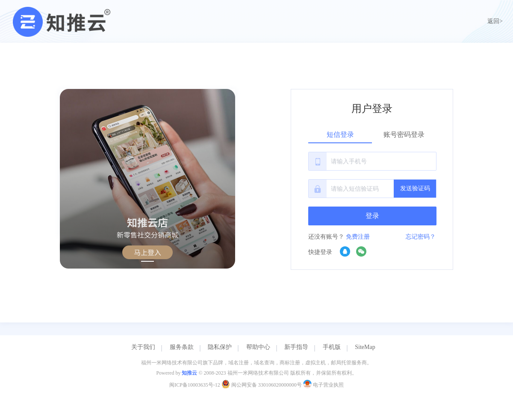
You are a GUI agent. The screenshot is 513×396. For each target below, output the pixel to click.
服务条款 (182, 347)
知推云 (189, 373)
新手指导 (296, 347)
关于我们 (143, 347)
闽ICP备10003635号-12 (194, 385)
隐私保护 (220, 347)
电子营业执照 (323, 385)
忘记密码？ (421, 236)
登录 (372, 215)
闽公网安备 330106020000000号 (262, 385)
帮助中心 (258, 347)
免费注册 (358, 236)
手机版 (332, 347)
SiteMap (365, 347)
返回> (495, 21)
